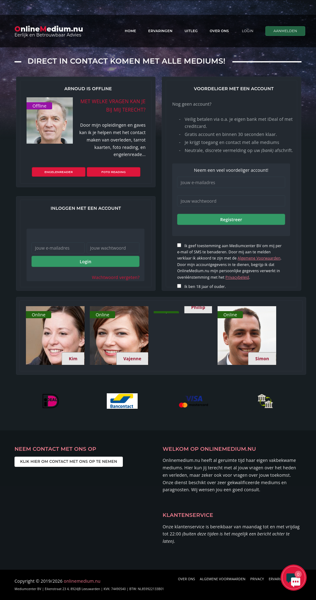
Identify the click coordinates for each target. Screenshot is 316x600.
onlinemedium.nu (82, 581)
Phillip (198, 307)
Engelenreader (61, 172)
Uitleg (191, 31)
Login (85, 261)
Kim (73, 358)
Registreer (231, 219)
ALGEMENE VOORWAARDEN (223, 579)
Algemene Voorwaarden (259, 258)
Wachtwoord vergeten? (115, 277)
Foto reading (110, 172)
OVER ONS (186, 579)
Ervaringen (160, 31)
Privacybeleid (237, 277)
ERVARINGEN (279, 579)
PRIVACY (257, 579)
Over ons (219, 31)
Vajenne (132, 358)
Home (130, 31)
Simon (262, 358)
